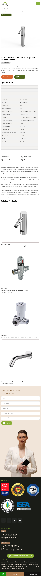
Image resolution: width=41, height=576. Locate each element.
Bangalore (10, 562)
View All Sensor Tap (6, 14)
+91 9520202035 (9, 534)
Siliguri (22, 569)
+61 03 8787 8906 (10, 546)
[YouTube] (14, 520)
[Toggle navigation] (38, 3)
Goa (30, 564)
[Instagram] (3, 520)
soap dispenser (15, 174)
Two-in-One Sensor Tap (22, 165)
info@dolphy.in (9, 537)
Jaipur (32, 566)
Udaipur (3, 562)
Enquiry (20, 77)
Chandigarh (18, 564)
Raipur (38, 566)
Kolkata (3, 564)
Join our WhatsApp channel (20, 556)
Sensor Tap (21, 12)
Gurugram (13, 566)
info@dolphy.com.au (12, 549)
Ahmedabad (32, 562)
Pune (17, 562)
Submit (6, 423)
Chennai (26, 566)
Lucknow (10, 564)
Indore (20, 566)
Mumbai (25, 564)
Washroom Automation (11, 12)
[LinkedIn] (20, 520)
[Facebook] (9, 520)
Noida (9, 569)
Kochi (35, 564)
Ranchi (4, 569)
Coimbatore (5, 566)
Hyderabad (23, 562)
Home (2, 12)
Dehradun (15, 569)
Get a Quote (7, 77)
